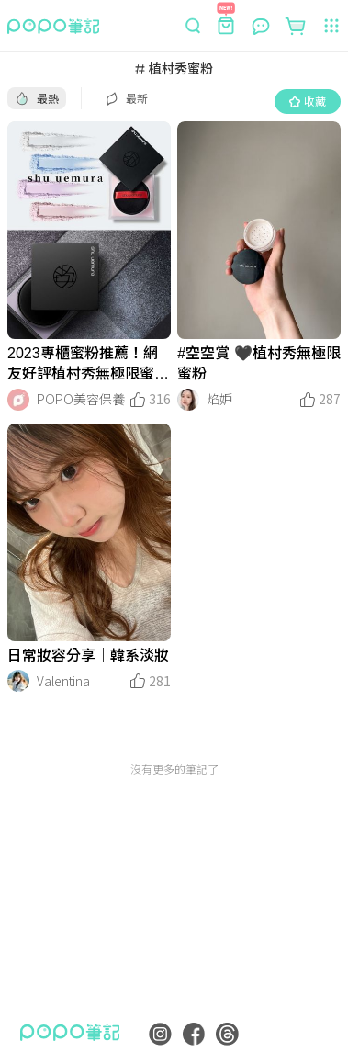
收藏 (307, 100)
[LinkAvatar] (18, 400)
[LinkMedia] (89, 230)
